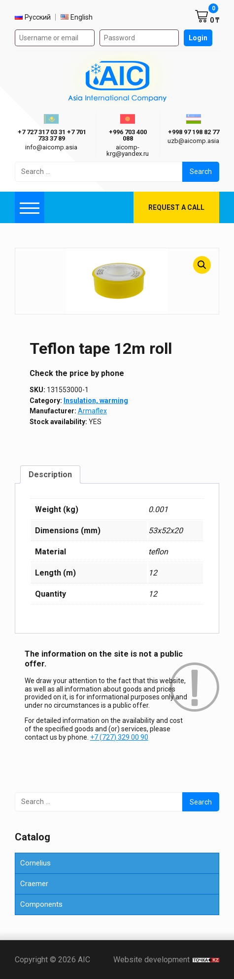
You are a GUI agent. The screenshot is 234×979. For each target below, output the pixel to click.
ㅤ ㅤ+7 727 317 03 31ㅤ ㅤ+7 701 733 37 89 (51, 135)
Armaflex (92, 411)
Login (198, 38)
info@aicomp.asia (51, 147)
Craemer (34, 883)
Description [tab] (50, 474)
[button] (202, 265)
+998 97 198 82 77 (193, 132)
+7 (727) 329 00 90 (119, 737)
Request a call (176, 207)
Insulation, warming (96, 400)
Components (41, 904)
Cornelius (35, 863)
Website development (166, 959)
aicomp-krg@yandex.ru (127, 150)
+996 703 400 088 (128, 135)
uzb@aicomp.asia (193, 140)
